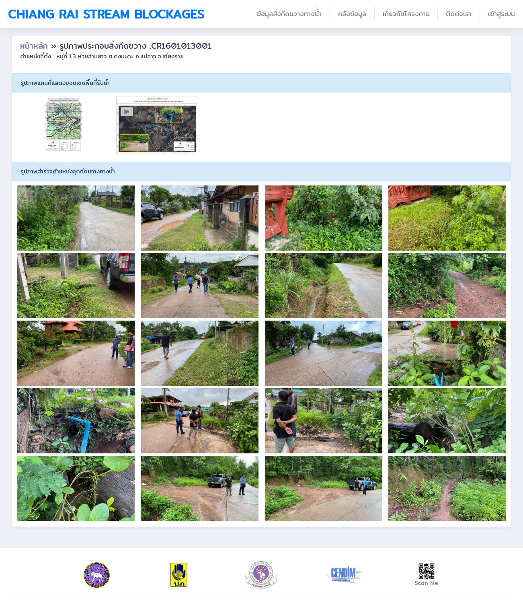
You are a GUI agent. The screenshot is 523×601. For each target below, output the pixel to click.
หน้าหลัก (35, 45)
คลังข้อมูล (352, 14)
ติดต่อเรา (459, 14)
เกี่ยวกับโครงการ (406, 14)
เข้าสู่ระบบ (501, 14)
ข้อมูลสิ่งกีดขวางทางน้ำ (289, 14)
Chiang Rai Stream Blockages (106, 14)
